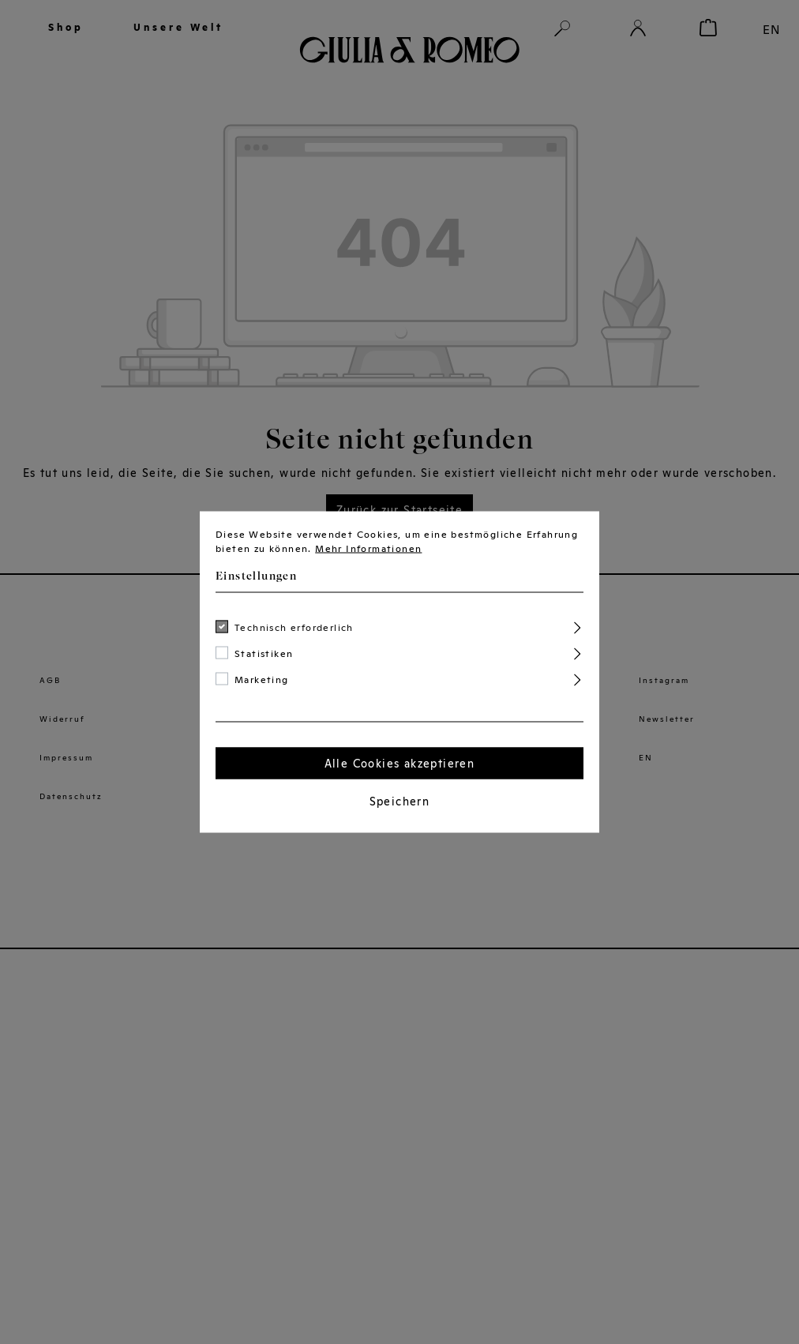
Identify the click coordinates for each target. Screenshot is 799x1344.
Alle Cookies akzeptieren (399, 763)
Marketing (261, 680)
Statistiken (263, 654)
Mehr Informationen (368, 548)
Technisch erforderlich (294, 627)
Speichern (399, 801)
